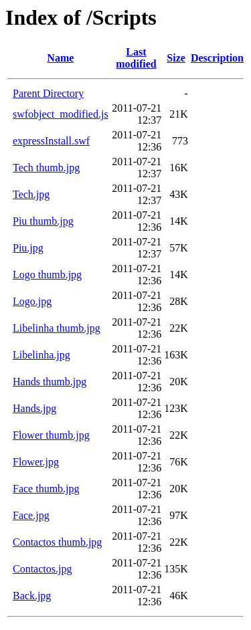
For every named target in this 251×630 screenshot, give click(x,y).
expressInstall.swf (51, 140)
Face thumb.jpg (46, 488)
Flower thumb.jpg (51, 435)
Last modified (136, 58)
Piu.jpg (28, 247)
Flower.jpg (36, 461)
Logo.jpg (32, 301)
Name (60, 58)
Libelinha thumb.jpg (56, 328)
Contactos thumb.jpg (57, 542)
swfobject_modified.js (60, 114)
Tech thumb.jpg (46, 167)
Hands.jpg (34, 408)
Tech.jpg (31, 194)
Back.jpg (32, 595)
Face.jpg (31, 515)
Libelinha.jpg (41, 354)
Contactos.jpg (42, 568)
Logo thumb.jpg (47, 274)
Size (176, 58)
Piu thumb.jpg (43, 221)
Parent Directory (48, 93)
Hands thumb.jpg (49, 381)
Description (217, 58)
